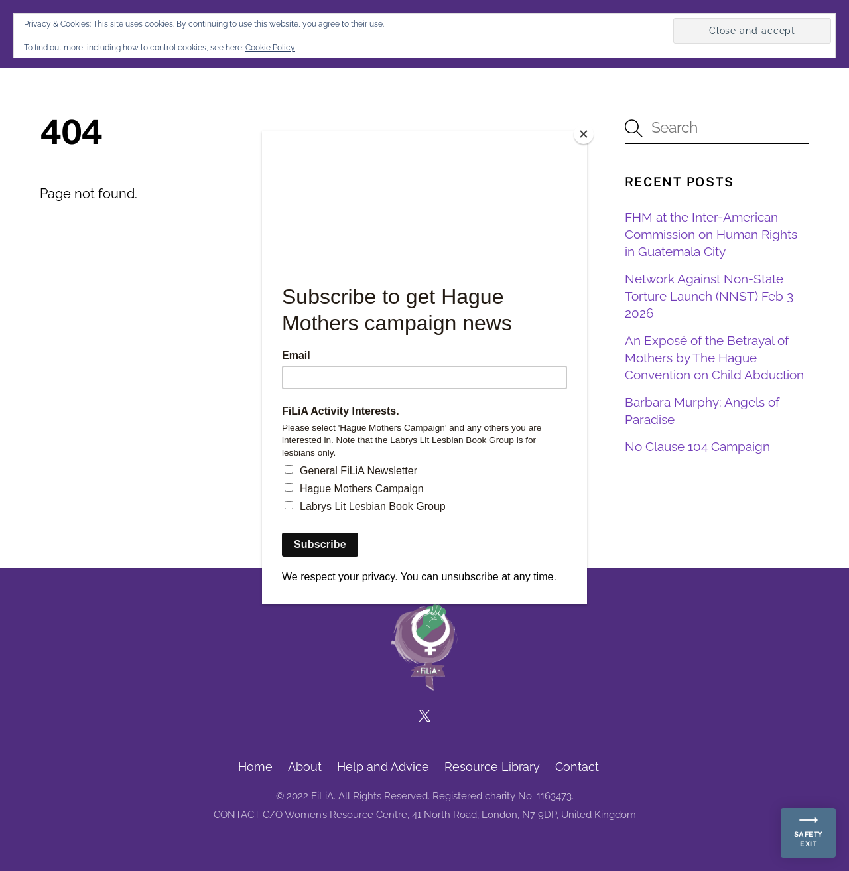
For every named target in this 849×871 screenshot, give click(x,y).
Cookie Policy (270, 47)
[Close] (584, 134)
